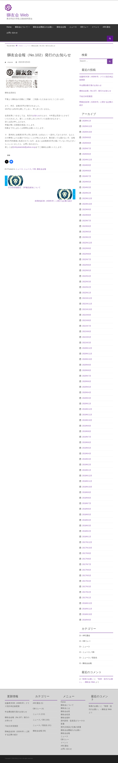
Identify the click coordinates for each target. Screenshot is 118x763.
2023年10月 (87, 204)
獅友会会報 (61, 27)
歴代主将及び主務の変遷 (71, 727)
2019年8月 (86, 431)
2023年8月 (86, 215)
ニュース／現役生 (90, 658)
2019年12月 (87, 409)
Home (9, 27)
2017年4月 (86, 581)
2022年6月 (86, 265)
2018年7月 (86, 503)
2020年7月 (86, 376)
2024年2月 (86, 193)
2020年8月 (86, 370)
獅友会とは (65, 708)
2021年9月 (86, 315)
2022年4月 (86, 276)
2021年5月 (86, 337)
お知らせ (36, 116)
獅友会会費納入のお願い (43, 27)
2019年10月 (87, 420)
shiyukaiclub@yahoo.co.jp (25, 147)
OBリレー (84, 27)
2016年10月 (87, 614)
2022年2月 (86, 287)
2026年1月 (86, 121)
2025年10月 (87, 132)
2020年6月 (86, 381)
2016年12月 (87, 603)
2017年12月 (87, 542)
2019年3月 (86, 459)
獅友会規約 (65, 718)
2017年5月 (86, 575)
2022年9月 (86, 248)
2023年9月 (86, 209)
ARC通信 (106, 27)
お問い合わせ (12, 33)
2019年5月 (86, 448)
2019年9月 (86, 426)
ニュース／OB (30, 169)
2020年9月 (86, 365)
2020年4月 (86, 392)
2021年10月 (87, 309)
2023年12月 (87, 198)
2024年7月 (86, 176)
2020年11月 (87, 354)
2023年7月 (86, 221)
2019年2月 (86, 465)
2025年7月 (86, 148)
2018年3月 (86, 526)
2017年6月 (86, 570)
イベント (95, 27)
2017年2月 (86, 592)
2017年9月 (86, 553)
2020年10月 (87, 359)
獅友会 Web (18, 15)
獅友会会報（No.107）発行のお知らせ (95, 91)
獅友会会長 (65, 711)
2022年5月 (86, 270)
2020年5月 (86, 387)
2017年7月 (86, 564)
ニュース (73, 27)
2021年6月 (86, 331)
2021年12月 (87, 298)
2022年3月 (86, 282)
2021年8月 (86, 320)
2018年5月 (86, 514)
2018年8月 (86, 498)
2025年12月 (87, 126)
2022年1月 (86, 293)
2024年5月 (86, 182)
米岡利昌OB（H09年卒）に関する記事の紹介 (53, 201)
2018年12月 (87, 476)
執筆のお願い (87, 679)
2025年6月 (86, 154)
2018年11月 (87, 481)
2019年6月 (86, 442)
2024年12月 (87, 160)
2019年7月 (86, 437)
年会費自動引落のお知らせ (90, 85)
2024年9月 (86, 165)
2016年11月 (87, 609)
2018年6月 (86, 509)
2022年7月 (86, 259)
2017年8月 (86, 559)
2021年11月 (87, 304)
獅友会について (22, 27)
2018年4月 (86, 520)
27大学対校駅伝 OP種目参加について (24, 187)
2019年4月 (86, 454)
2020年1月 (86, 404)
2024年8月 (86, 171)
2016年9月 (86, 620)
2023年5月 (86, 232)
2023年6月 (86, 226)
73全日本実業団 (86, 96)
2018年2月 (86, 531)
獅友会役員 (65, 714)
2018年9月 (86, 492)
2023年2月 (86, 237)
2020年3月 (86, 398)
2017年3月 (86, 587)
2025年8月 (86, 143)
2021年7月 (86, 326)
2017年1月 (86, 598)
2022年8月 (86, 254)
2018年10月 (87, 487)
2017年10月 (87, 548)
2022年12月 (87, 243)
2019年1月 (86, 470)
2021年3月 (86, 343)
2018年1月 (86, 537)
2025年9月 (86, 137)
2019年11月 (87, 415)
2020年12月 (87, 348)
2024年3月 (86, 187)
